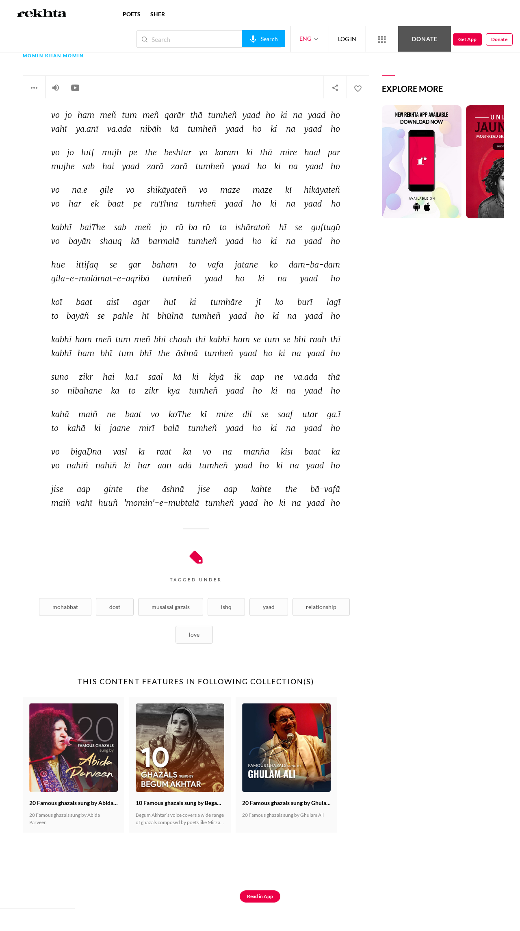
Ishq (226, 606)
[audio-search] (263, 38)
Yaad (269, 606)
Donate (425, 38)
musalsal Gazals (171, 606)
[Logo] (42, 14)
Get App (467, 39)
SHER (157, 14)
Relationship (321, 606)
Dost (114, 606)
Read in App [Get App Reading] (260, 896)
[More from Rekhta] (382, 39)
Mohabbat (65, 606)
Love (194, 634)
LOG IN (347, 38)
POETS (132, 14)
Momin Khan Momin (53, 56)
